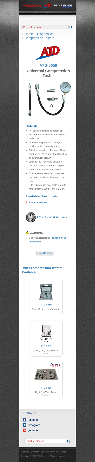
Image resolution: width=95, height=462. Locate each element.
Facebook (31, 420)
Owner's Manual (38, 202)
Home (28, 34)
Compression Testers (39, 38)
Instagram (31, 425)
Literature (45, 452)
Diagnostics (45, 34)
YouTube (30, 430)
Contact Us (63, 452)
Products (25, 452)
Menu (48, 19)
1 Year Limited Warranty (52, 217)
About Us (54, 452)
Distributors (35, 452)
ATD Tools (47, 6)
